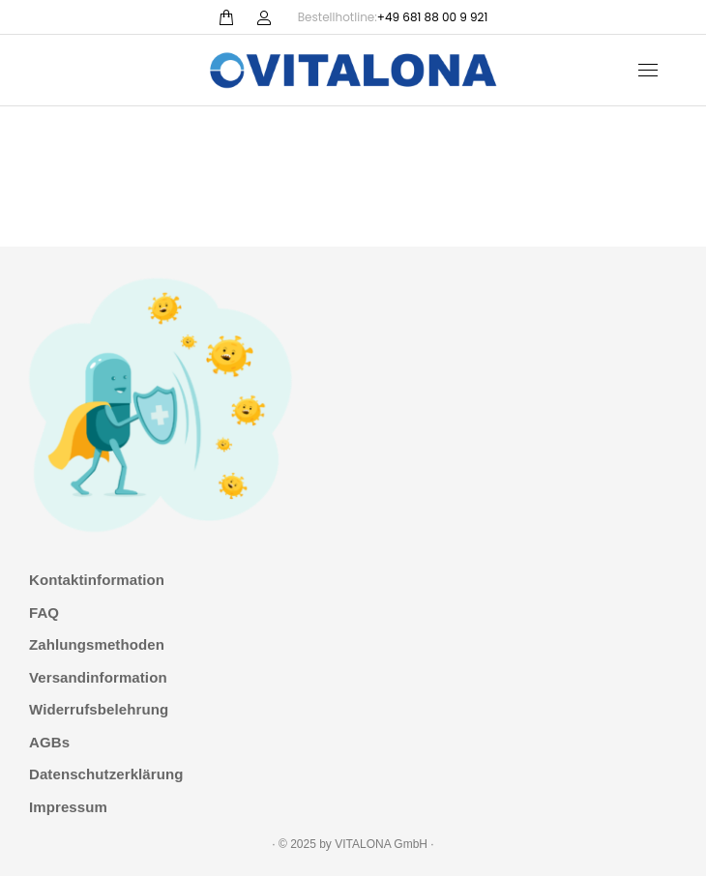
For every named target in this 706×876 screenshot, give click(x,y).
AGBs (49, 742)
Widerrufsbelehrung (98, 709)
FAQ (44, 612)
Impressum (68, 807)
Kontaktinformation (96, 579)
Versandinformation (98, 677)
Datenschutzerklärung (106, 774)
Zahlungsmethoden (96, 644)
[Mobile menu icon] (648, 70)
